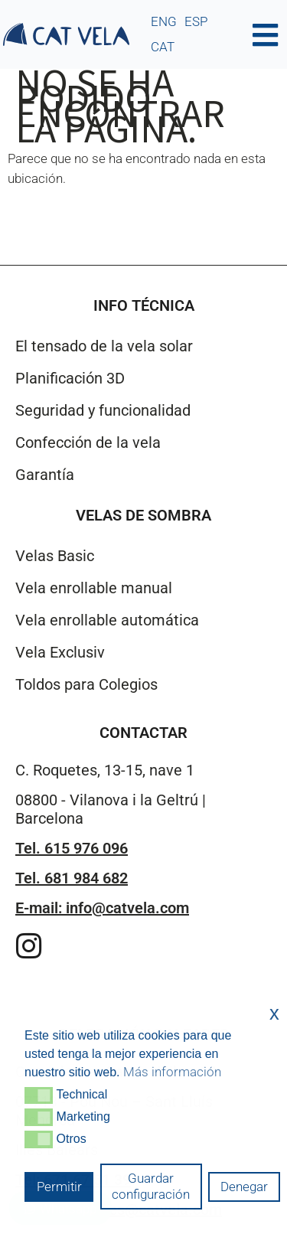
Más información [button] (172, 1071)
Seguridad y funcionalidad (103, 410)
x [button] (274, 1013)
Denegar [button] (244, 1186)
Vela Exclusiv (60, 652)
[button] (38, 1095)
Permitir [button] (59, 1186)
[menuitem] (164, 21)
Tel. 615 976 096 (71, 848)
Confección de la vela (88, 442)
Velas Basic (54, 556)
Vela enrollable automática (107, 620)
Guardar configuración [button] (151, 1186)
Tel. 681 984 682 (71, 878)
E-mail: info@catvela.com (102, 908)
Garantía (44, 474)
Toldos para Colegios (86, 684)
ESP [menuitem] (195, 21)
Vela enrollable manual (93, 588)
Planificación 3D (70, 378)
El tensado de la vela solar (104, 346)
